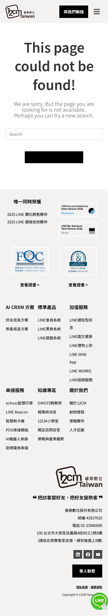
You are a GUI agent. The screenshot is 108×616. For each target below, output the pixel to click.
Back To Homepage (54, 157)
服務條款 (96, 587)
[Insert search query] (54, 134)
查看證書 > (29, 285)
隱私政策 (82, 587)
